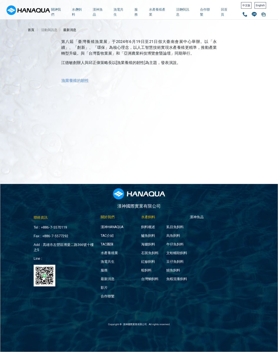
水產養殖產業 (157, 12)
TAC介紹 (113, 231)
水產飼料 (77, 11)
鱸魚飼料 (146, 231)
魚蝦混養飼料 (169, 266)
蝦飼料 (145, 259)
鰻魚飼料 (166, 259)
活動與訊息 (182, 11)
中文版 (246, 5)
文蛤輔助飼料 (169, 245)
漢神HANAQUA (117, 224)
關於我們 (56, 11)
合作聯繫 (205, 12)
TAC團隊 (113, 238)
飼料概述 (146, 224)
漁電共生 (118, 12)
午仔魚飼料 (168, 238)
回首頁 (224, 12)
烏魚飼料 (166, 231)
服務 (136, 12)
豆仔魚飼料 (168, 252)
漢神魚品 (185, 216)
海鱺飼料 (146, 238)
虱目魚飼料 (168, 224)
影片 (111, 273)
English (260, 5)
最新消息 (69, 30)
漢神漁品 (98, 12)
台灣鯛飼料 (148, 266)
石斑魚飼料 (148, 245)
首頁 (31, 30)
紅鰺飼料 (146, 252)
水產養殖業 (115, 245)
